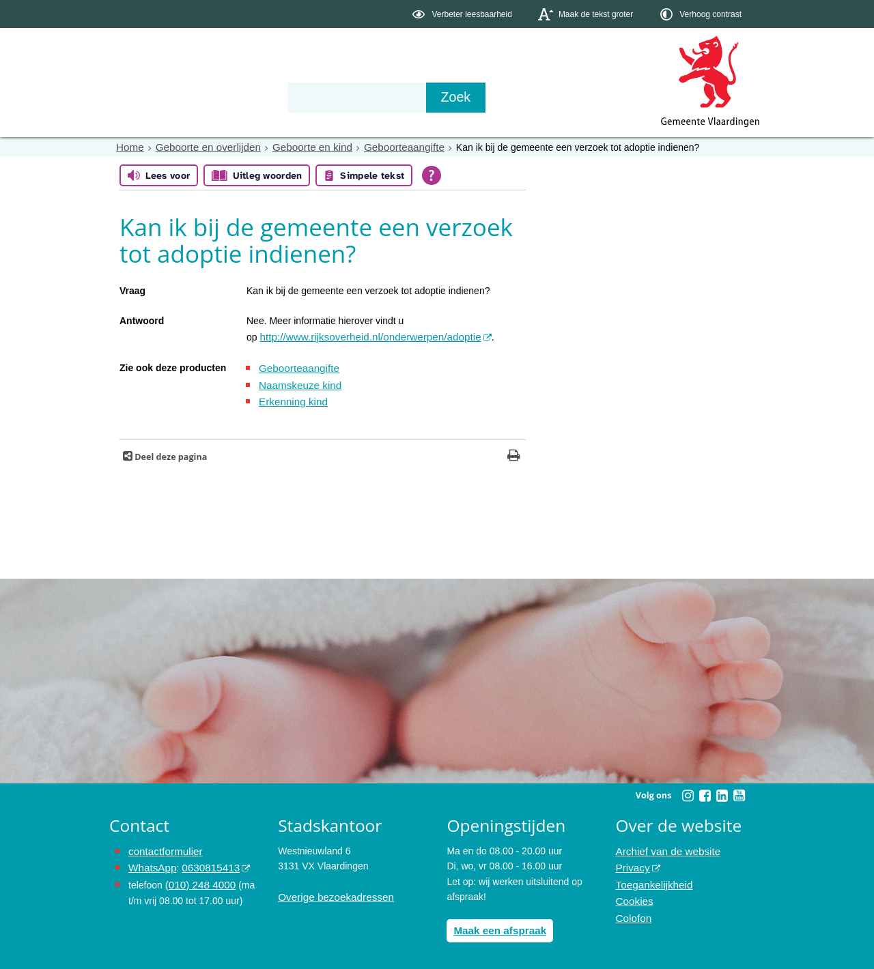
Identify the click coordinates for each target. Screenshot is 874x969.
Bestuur (236, 97)
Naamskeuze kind (297, 380)
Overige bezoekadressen (331, 890)
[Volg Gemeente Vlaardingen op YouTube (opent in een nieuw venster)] (738, 789)
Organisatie (318, 97)
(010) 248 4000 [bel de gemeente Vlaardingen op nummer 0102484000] (197, 874)
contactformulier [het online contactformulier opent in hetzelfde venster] (162, 844)
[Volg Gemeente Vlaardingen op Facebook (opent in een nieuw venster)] (704, 789)
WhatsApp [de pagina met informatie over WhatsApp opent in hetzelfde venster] (150, 859)
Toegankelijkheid (651, 874)
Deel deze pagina (169, 451)
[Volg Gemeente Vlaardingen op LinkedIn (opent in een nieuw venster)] (721, 789)
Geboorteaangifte (383, 146)
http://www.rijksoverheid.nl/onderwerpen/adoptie (360, 335)
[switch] (463, 14)
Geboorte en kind (298, 146)
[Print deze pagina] (513, 450)
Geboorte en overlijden (201, 146)
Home (128, 146)
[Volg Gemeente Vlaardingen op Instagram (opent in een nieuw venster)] (687, 789)
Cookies (633, 890)
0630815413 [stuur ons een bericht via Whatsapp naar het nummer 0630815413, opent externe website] (204, 859)
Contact (400, 97)
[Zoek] (583, 98)
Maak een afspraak (496, 923)
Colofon (632, 905)
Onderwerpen (149, 97)
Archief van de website (664, 844)
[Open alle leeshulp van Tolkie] (431, 174)
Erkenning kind (290, 396)
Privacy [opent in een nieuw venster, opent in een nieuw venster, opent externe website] (631, 859)
